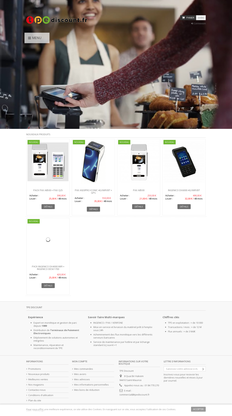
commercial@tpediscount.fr (134, 394)
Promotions (34, 368)
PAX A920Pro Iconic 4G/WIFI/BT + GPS (93, 191)
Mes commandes (83, 368)
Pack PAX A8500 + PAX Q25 (48, 190)
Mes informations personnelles (91, 384)
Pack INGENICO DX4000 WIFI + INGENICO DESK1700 (48, 268)
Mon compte (79, 361)
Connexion (198, 23)
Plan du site (34, 400)
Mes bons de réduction (87, 389)
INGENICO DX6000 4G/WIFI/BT (184, 190)
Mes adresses (82, 379)
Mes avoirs (80, 374)
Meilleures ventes (38, 379)
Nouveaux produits (38, 134)
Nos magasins (36, 384)
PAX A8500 (138, 190)
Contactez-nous (37, 389)
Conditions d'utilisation (40, 395)
